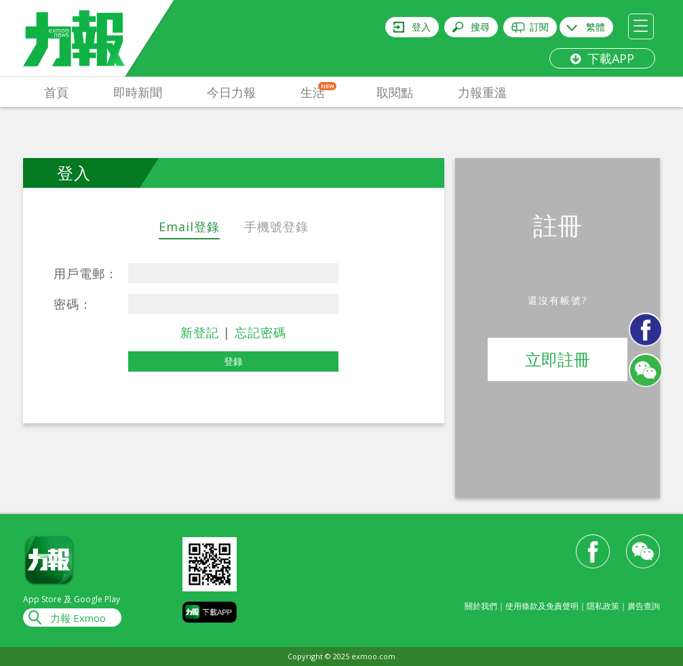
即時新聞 (137, 92)
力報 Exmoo (78, 618)
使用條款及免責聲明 (542, 606)
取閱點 (394, 92)
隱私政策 (603, 606)
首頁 (56, 92)
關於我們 (481, 606)
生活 (318, 91)
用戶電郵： (86, 273)
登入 (421, 26)
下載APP (602, 58)
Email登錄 (189, 226)
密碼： (73, 304)
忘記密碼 (260, 332)
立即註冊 (557, 359)
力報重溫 (482, 92)
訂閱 (539, 26)
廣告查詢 (643, 606)
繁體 (595, 26)
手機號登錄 (276, 226)
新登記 (199, 332)
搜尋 (480, 26)
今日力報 (231, 92)
